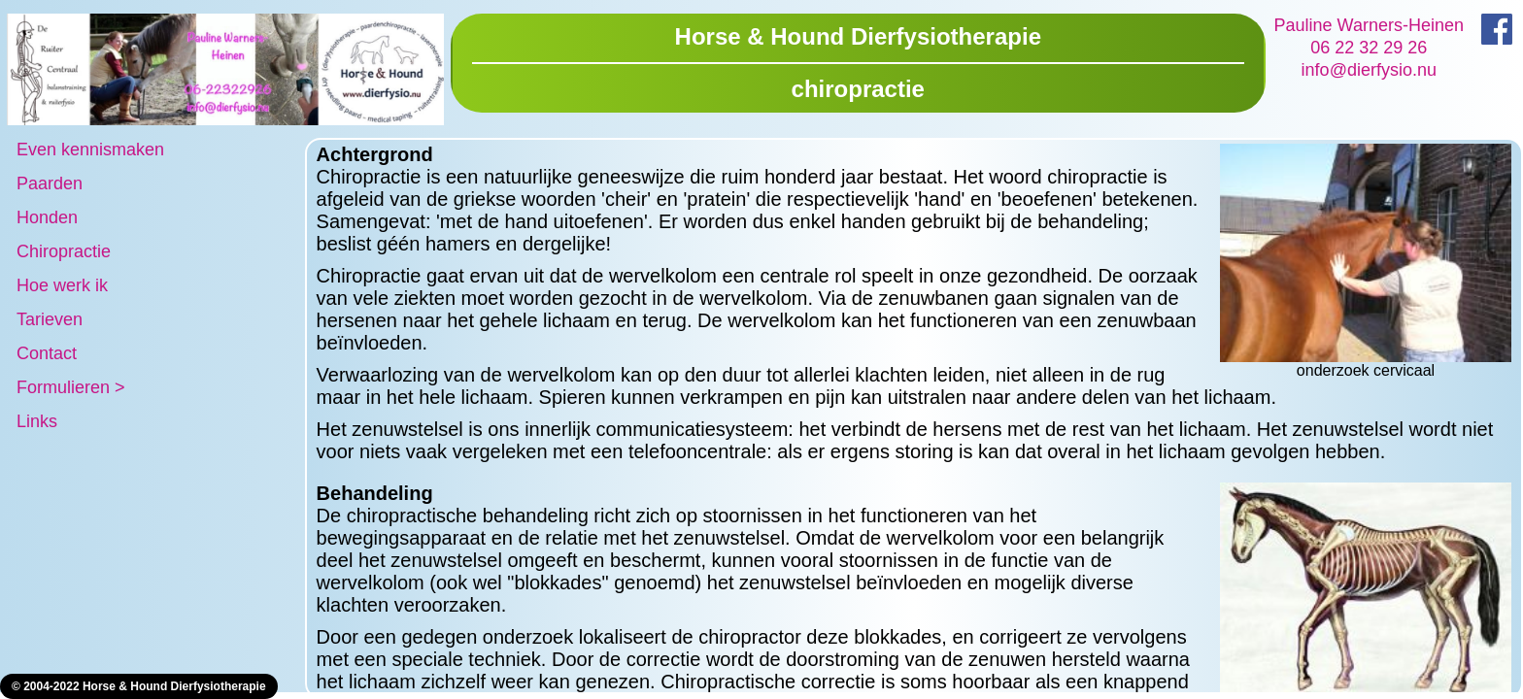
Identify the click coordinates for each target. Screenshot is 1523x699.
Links (37, 421)
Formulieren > (71, 387)
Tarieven (50, 319)
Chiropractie (64, 251)
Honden (47, 217)
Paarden (50, 183)
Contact (47, 353)
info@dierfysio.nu (1369, 70)
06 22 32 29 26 (1368, 47)
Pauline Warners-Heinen (1369, 25)
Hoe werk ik (62, 285)
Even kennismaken (90, 149)
